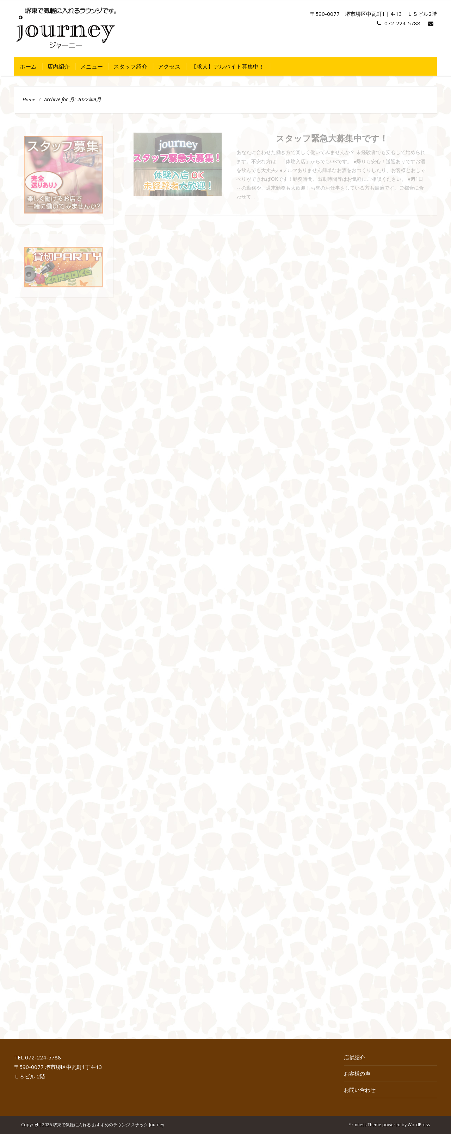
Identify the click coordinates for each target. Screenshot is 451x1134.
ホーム (28, 66)
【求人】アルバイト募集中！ (227, 66)
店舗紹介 (354, 1057)
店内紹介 (58, 66)
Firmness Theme (364, 1125)
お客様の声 (357, 1073)
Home (29, 99)
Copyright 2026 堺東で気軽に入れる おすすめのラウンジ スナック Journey (92, 1125)
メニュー (91, 66)
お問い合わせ (360, 1089)
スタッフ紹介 (130, 66)
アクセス (169, 66)
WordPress (419, 1125)
